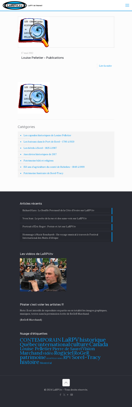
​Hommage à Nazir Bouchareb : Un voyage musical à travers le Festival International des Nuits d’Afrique (60, 236)
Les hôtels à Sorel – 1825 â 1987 (40, 148)
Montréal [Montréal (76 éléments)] (46, 363)
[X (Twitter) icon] (64, 394)
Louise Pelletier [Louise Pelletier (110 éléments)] (36, 348)
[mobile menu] (127, 5)
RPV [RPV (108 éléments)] (67, 357)
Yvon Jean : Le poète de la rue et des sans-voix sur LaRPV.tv (54, 218)
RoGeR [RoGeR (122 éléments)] (81, 353)
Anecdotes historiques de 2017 (40, 154)
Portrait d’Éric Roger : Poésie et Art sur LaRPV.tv (49, 226)
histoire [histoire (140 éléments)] (29, 361)
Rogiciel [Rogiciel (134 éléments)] (64, 352)
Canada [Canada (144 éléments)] (98, 344)
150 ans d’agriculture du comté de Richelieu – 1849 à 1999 (54, 166)
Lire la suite (105, 65)
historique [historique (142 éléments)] (92, 339)
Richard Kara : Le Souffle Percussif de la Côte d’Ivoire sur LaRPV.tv (58, 210)
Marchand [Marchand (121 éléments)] (31, 353)
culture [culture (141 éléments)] (79, 344)
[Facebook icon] (60, 394)
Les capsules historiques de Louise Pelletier (47, 135)
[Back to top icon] (66, 382)
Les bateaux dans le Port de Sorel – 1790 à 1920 (49, 141)
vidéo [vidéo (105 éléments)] (48, 353)
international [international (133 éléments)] (54, 344)
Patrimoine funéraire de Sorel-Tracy (43, 173)
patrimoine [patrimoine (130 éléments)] (33, 357)
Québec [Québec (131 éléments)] (29, 344)
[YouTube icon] (68, 394)
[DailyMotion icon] (71, 394)
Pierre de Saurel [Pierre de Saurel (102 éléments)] (67, 348)
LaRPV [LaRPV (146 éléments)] (70, 339)
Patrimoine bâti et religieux (39, 160)
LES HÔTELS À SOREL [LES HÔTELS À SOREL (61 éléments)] (54, 358)
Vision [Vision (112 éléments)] (88, 348)
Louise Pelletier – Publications (42, 57)
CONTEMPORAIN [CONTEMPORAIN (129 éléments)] (40, 340)
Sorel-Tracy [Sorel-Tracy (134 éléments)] (86, 357)
